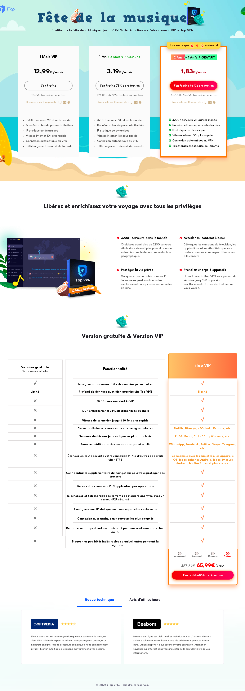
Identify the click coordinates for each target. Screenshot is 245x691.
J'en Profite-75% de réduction (120, 85)
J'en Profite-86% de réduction (194, 85)
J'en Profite (48, 85)
